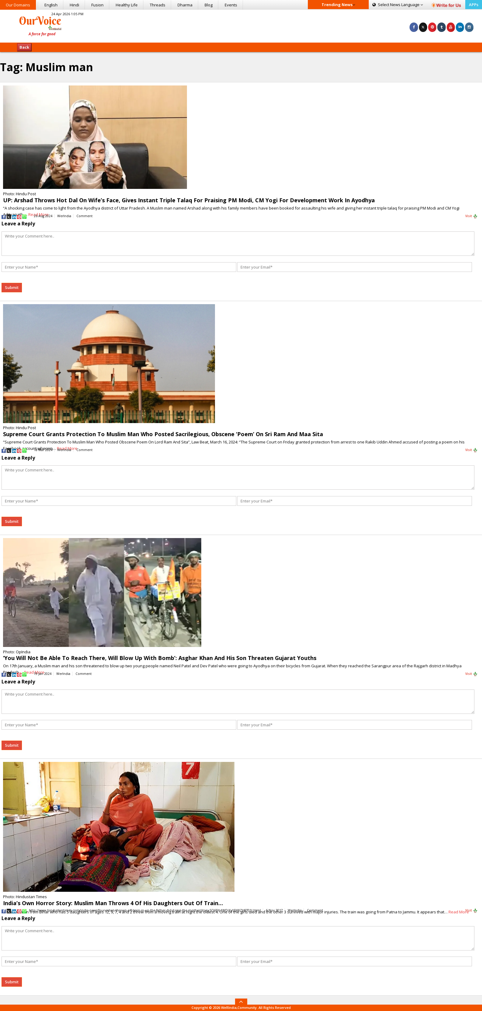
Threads (157, 5)
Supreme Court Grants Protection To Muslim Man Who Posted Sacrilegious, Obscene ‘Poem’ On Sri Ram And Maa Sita (163, 434)
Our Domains (18, 5)
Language (397, 4)
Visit (471, 216)
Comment (84, 216)
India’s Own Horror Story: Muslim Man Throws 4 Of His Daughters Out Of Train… (113, 903)
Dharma (185, 5)
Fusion (97, 5)
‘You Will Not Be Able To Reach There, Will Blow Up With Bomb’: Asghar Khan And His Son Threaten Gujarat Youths (159, 658)
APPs (473, 4)
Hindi (74, 5)
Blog (209, 5)
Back (24, 47)
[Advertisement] (241, 25)
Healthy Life (127, 5)
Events (231, 5)
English (51, 5)
